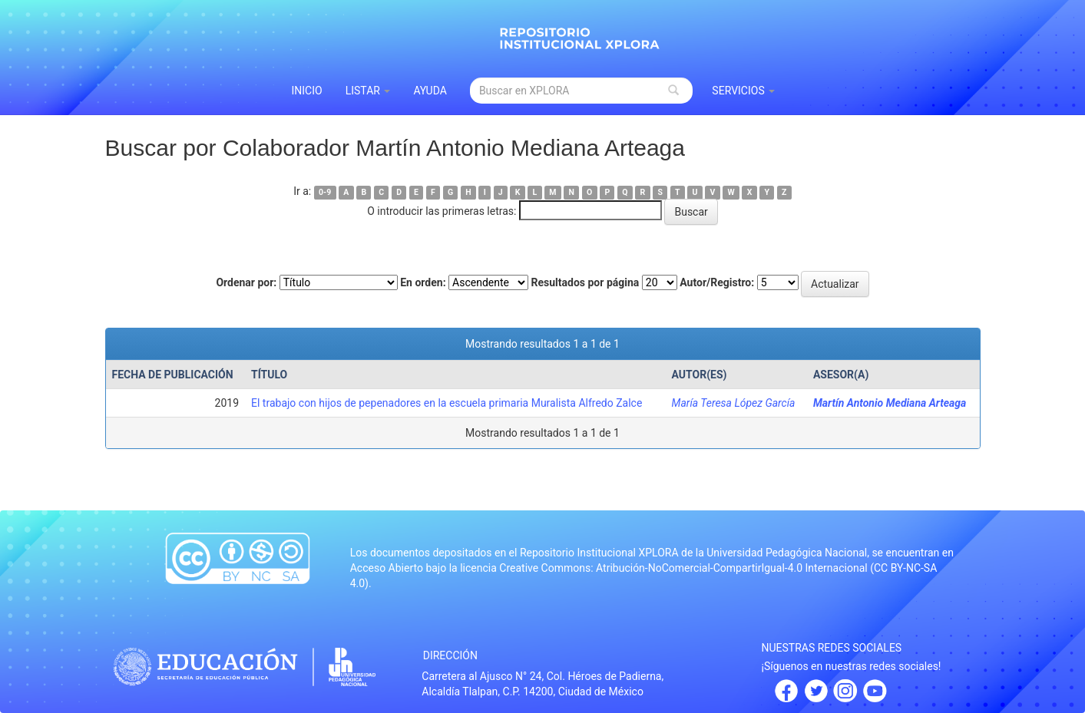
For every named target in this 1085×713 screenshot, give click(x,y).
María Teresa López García (734, 403)
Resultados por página (585, 282)
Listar (368, 90)
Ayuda (430, 90)
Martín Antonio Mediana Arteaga (889, 403)
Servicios (743, 90)
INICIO (307, 90)
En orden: (422, 282)
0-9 (325, 192)
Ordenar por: (246, 282)
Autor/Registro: (717, 282)
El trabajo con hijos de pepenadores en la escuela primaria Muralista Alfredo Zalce (446, 403)
